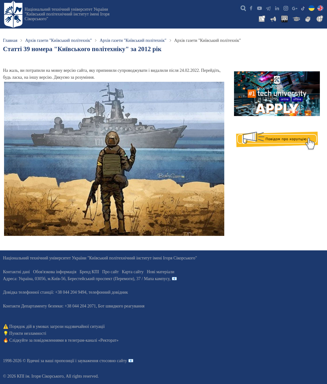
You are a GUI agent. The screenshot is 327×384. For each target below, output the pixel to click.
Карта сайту (133, 271)
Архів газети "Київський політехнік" (58, 40)
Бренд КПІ (89, 271)
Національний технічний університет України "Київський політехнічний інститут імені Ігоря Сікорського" (67, 14)
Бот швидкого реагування (121, 306)
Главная (10, 40)
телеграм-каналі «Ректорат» (93, 340)
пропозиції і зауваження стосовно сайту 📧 (94, 360)
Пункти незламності (27, 333)
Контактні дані (16, 271)
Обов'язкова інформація (54, 271)
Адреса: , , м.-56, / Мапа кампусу (86, 278)
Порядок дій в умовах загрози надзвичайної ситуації (57, 326)
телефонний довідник (108, 292)
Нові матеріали (160, 271)
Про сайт (110, 271)
